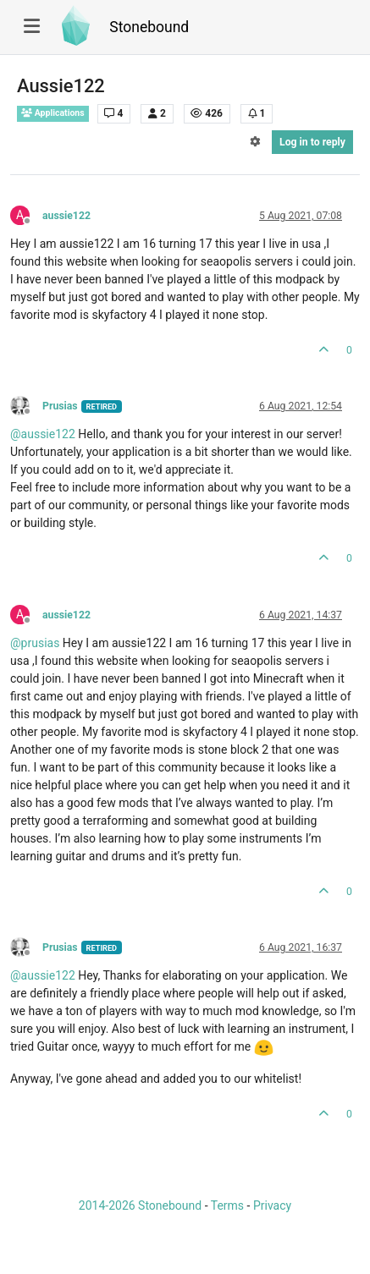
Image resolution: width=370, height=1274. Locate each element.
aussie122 (66, 216)
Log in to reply (312, 142)
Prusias (60, 406)
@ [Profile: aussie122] (42, 434)
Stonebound (149, 27)
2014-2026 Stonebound (140, 1205)
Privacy (272, 1205)
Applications (53, 112)
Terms (227, 1205)
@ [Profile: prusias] (34, 643)
